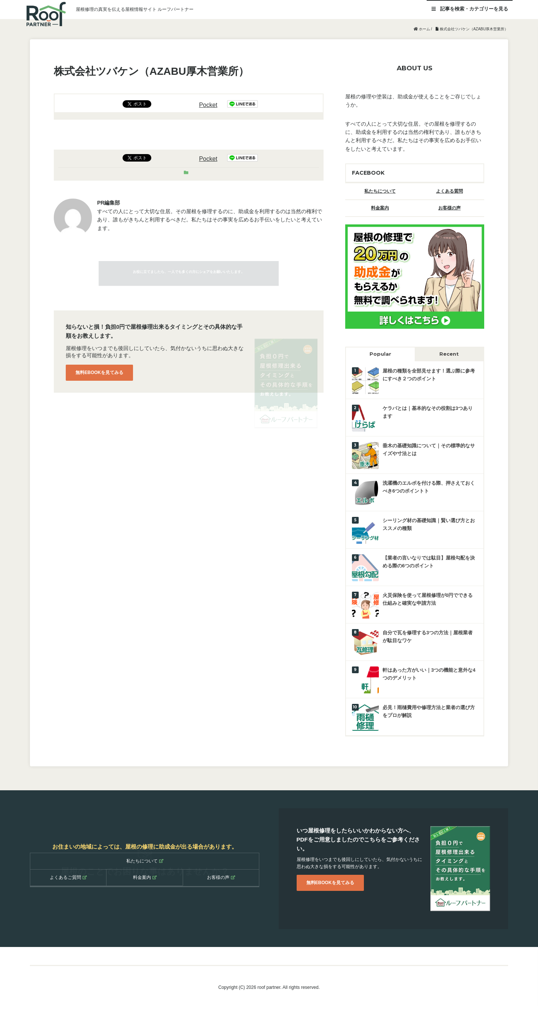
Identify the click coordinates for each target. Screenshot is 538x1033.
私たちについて (380, 191)
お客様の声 (449, 208)
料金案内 (380, 208)
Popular (380, 354)
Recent (449, 354)
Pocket (208, 105)
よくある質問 (449, 191)
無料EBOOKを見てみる (99, 372)
